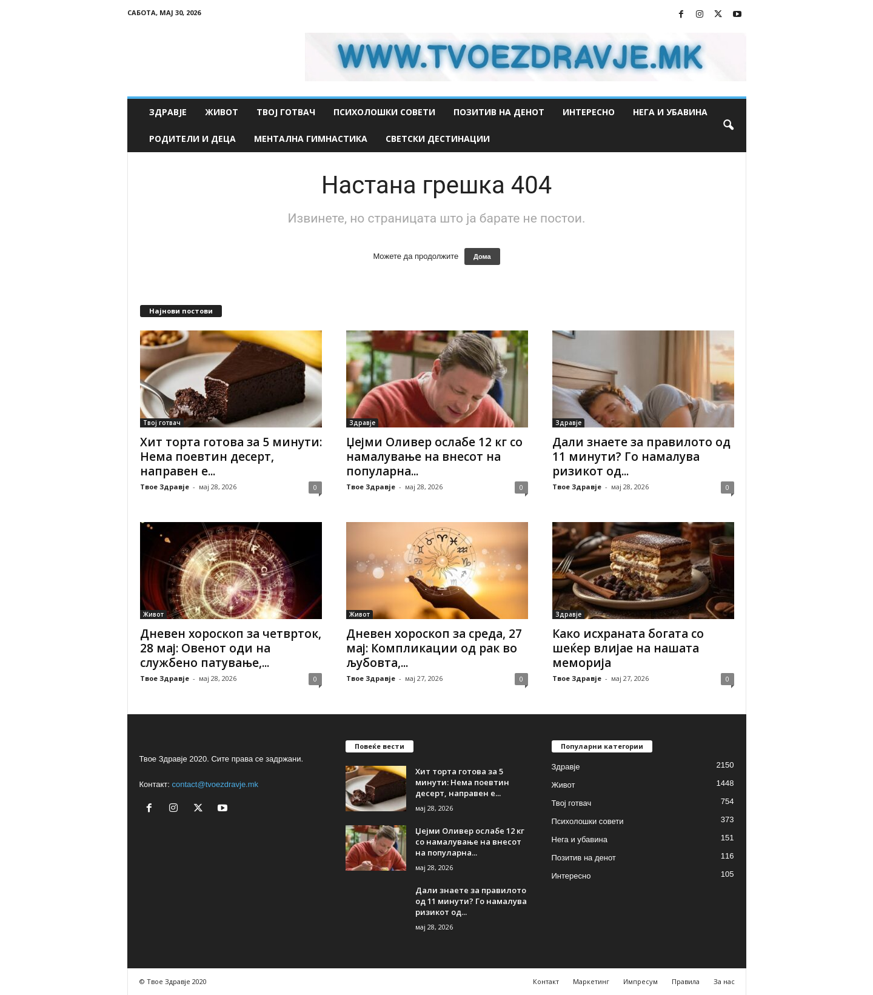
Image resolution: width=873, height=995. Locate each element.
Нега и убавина (670, 112)
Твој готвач (285, 112)
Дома (482, 256)
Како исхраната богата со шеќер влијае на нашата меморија (628, 648)
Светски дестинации (438, 138)
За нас (724, 981)
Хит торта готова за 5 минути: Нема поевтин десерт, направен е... (231, 456)
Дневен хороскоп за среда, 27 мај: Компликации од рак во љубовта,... (434, 648)
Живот (221, 112)
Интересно (589, 112)
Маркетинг (591, 981)
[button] (728, 125)
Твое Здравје (164, 486)
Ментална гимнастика (310, 138)
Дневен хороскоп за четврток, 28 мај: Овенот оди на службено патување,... (230, 648)
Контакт (546, 981)
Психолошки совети (384, 112)
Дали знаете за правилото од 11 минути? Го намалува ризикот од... (641, 456)
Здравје (168, 112)
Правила (686, 981)
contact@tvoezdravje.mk (215, 784)
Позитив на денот (498, 112)
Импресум (640, 981)
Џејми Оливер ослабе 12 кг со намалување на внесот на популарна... (434, 456)
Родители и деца (192, 138)
